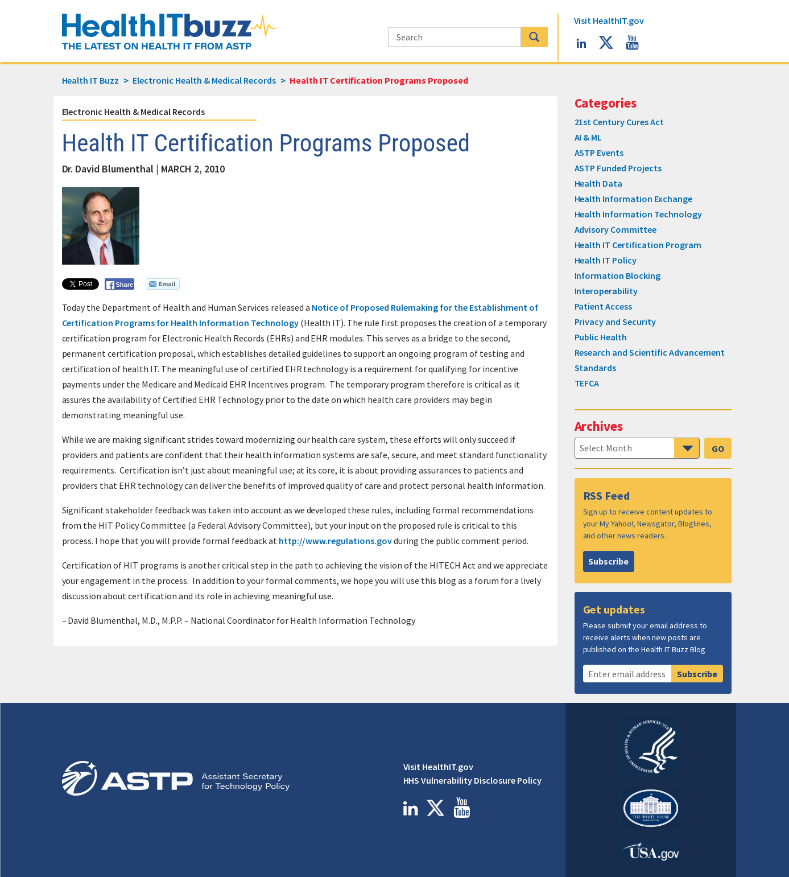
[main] (394, 383)
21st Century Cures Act (619, 121)
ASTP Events (599, 152)
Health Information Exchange (634, 198)
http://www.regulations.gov (336, 540)
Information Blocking (618, 275)
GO (718, 448)
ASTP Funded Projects (618, 168)
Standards (596, 367)
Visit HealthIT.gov (438, 766)
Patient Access (604, 306)
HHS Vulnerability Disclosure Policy (472, 780)
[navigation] (637, 448)
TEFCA (587, 383)
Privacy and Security (615, 321)
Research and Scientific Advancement (650, 352)
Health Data (599, 183)
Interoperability (606, 291)
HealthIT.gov (609, 20)
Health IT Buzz (90, 80)
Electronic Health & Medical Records (133, 111)
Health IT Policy (606, 260)
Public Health (601, 337)
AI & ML (588, 137)
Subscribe (608, 561)
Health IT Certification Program (638, 244)
